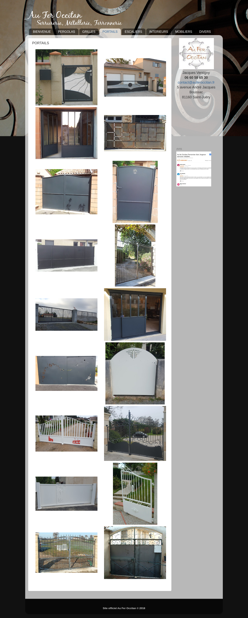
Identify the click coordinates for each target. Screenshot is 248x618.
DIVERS (205, 31)
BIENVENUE (42, 31)
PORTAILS (110, 31)
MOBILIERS (183, 31)
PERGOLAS (66, 31)
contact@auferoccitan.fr (196, 82)
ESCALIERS (133, 31)
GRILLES (89, 31)
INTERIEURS (158, 31)
